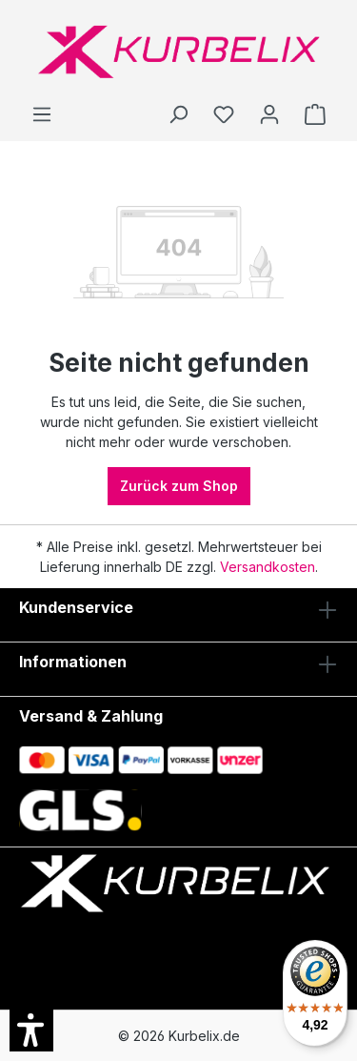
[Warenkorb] (315, 114)
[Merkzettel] (224, 114)
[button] (31, 1029)
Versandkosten (267, 567)
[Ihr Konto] (269, 114)
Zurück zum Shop (179, 486)
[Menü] (42, 114)
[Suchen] (178, 114)
